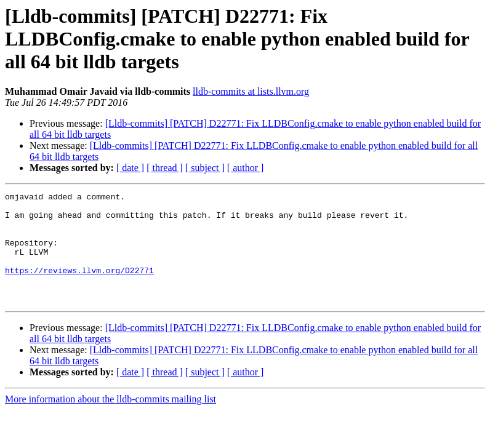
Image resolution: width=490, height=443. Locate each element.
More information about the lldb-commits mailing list (110, 421)
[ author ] (245, 167)
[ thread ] (165, 167)
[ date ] (130, 167)
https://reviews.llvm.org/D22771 (79, 286)
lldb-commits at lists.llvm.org (251, 91)
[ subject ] (205, 167)
